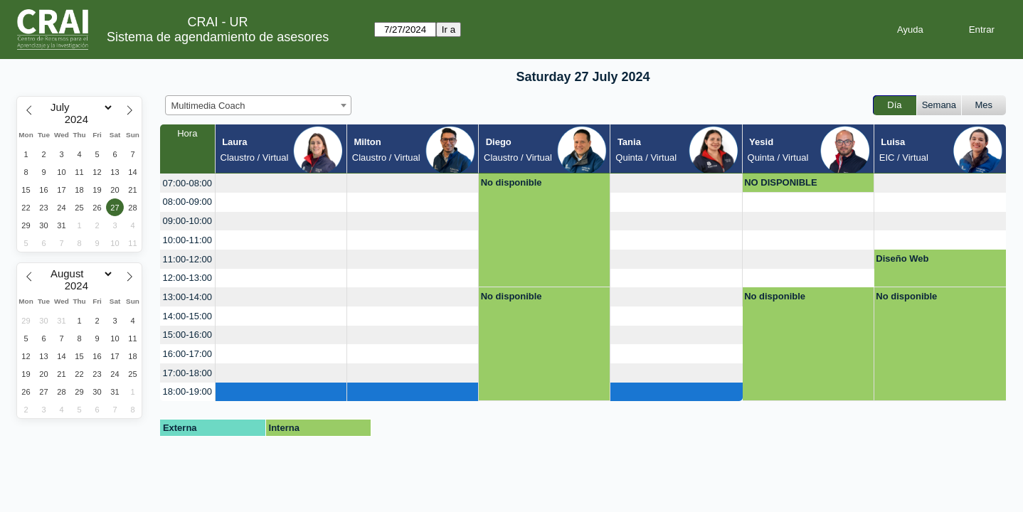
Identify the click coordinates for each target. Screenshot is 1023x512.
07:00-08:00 (187, 183)
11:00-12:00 (187, 259)
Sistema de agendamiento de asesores (218, 37)
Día (894, 105)
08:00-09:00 (187, 201)
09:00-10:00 (187, 220)
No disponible (511, 182)
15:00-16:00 (187, 334)
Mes (984, 105)
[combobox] (258, 105)
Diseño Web (902, 258)
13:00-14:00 (187, 297)
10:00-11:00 (187, 240)
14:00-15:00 (187, 316)
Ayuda (910, 29)
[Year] (79, 119)
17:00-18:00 (187, 373)
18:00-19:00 (187, 391)
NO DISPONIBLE (780, 182)
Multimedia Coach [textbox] (208, 105)
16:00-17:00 (187, 353)
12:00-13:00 (187, 277)
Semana (939, 105)
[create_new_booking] (281, 183)
